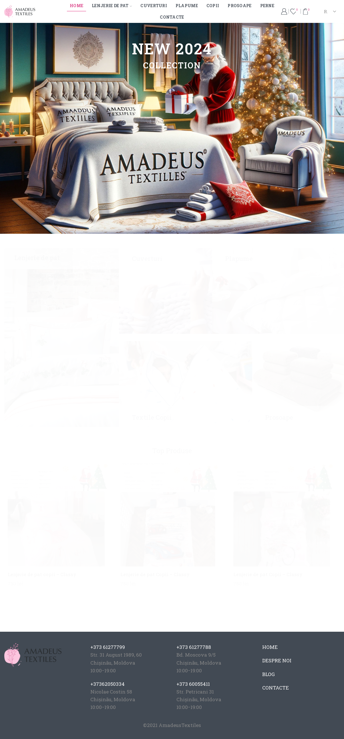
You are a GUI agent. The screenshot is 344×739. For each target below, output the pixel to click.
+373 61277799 (107, 647)
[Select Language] (330, 11)
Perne (267, 5)
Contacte (172, 17)
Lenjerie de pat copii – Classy (42, 574)
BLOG (268, 674)
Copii (212, 5)
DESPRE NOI (276, 660)
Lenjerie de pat (112, 5)
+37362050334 (107, 684)
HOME (270, 647)
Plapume (187, 5)
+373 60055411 (193, 684)
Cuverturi (153, 5)
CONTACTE (275, 687)
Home (76, 5)
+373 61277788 (193, 647)
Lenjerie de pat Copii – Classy (155, 574)
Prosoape (239, 5)
